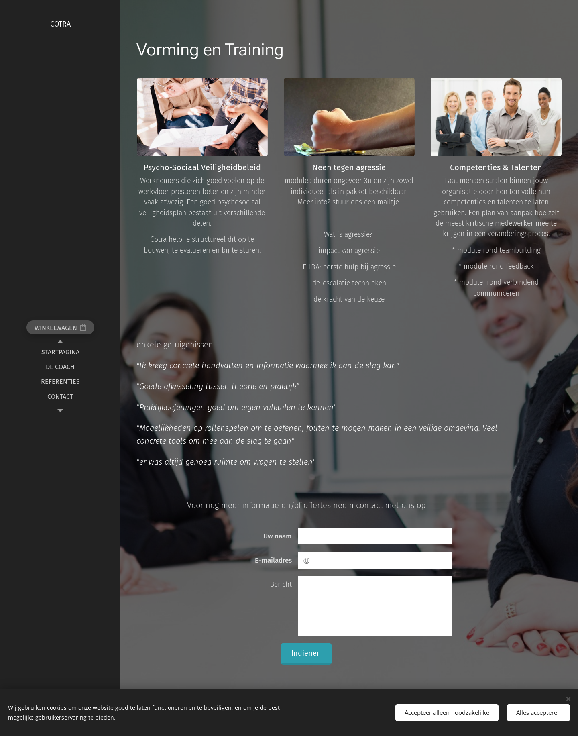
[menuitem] (60, 352)
